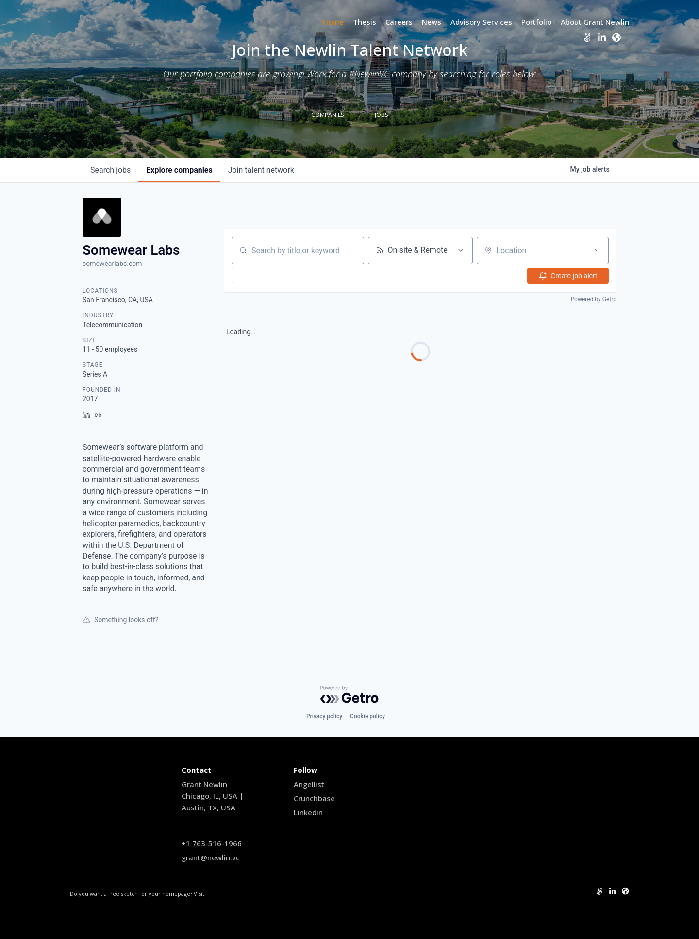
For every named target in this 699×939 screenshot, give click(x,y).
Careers (399, 22)
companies (179, 170)
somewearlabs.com (112, 263)
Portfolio (536, 22)
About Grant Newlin (595, 22)
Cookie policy (367, 716)
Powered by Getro (593, 299)
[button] (264, 275)
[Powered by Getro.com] (349, 694)
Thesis (364, 22)
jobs (110, 170)
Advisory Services (481, 22)
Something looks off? (120, 620)
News (431, 22)
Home (333, 22)
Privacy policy (324, 716)
